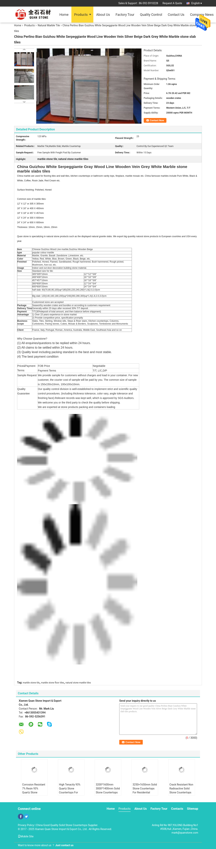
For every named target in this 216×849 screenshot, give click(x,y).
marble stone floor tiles (52, 682)
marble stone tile (31, 682)
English (196, 3)
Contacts (177, 808)
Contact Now (157, 120)
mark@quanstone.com (185, 832)
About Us (103, 15)
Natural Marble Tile (49, 25)
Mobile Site (26, 836)
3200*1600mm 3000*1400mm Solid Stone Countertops (108, 788)
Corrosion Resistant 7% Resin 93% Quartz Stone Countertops (33, 790)
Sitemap (192, 808)
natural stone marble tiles (78, 682)
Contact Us (176, 15)
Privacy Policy (26, 825)
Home (63, 15)
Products (81, 15)
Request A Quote (172, 3)
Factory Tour (125, 15)
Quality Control (151, 15)
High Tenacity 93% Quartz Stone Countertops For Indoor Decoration (69, 790)
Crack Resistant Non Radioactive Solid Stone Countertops (181, 788)
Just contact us (64, 845)
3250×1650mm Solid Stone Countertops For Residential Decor (145, 790)
